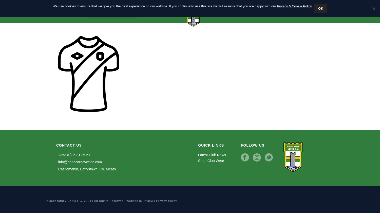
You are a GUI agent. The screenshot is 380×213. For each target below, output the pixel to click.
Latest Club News (212, 155)
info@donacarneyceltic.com (79, 162)
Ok (321, 8)
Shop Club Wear (211, 161)
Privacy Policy (166, 200)
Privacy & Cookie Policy (294, 6)
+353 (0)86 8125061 (73, 155)
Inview (148, 200)
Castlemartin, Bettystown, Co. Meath (86, 169)
